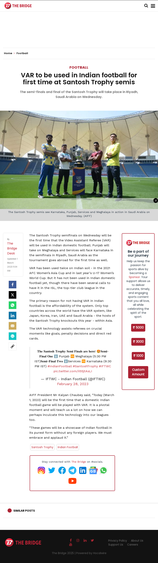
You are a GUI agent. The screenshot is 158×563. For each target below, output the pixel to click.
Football (78, 67)
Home (9, 53)
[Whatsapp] (13, 305)
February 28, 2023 (73, 384)
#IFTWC (105, 366)
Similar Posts (24, 511)
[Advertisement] (79, 36)
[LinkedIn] (13, 315)
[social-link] (13, 346)
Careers (132, 545)
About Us (137, 541)
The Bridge (78, 461)
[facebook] (13, 285)
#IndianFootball (60, 366)
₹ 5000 (138, 327)
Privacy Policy (117, 541)
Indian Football (68, 447)
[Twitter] (13, 295)
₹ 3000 (138, 341)
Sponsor (134, 277)
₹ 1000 (138, 355)
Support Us (115, 545)
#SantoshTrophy (85, 366)
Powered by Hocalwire (91, 553)
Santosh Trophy (42, 447)
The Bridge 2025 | (64, 553)
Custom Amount (138, 372)
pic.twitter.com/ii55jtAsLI (73, 371)
